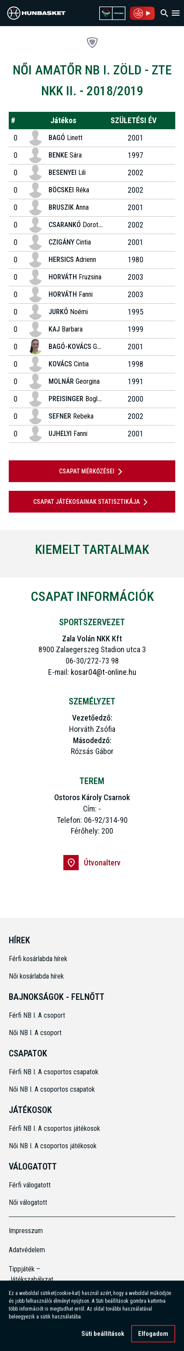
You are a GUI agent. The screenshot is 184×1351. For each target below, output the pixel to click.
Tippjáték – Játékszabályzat (29, 1274)
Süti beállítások (102, 1336)
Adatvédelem (27, 1250)
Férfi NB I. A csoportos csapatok (54, 1072)
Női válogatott (28, 1202)
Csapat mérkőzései (92, 471)
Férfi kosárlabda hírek (38, 959)
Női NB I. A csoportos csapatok (53, 1089)
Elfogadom (153, 1336)
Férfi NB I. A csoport (37, 1015)
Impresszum (26, 1231)
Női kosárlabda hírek (36, 976)
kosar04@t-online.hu (103, 672)
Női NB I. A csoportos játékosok (53, 1146)
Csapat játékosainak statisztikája (92, 502)
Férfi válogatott (30, 1185)
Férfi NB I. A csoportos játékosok (54, 1128)
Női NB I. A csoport (35, 1033)
